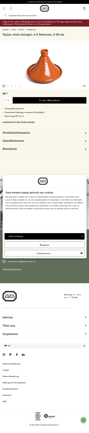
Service (8, 317)
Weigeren (44, 245)
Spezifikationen (13, 140)
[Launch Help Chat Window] (83, 420)
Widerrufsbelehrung (11, 376)
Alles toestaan (46, 236)
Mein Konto (11, 8)
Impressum (7, 395)
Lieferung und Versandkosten (14, 383)
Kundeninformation (10, 389)
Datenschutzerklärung (11, 364)
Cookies (6, 370)
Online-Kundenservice (12, 269)
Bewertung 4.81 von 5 (14, 116)
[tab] (44, 133)
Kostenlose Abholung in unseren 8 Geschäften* (46, 2)
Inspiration (10, 334)
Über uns (9, 325)
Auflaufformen (31, 29)
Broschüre (10, 148)
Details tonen (60, 253)
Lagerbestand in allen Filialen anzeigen (19, 122)
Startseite (6, 29)
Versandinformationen (14, 109)
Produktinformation (16, 132)
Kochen (21, 29)
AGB (4, 401)
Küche (14, 29)
